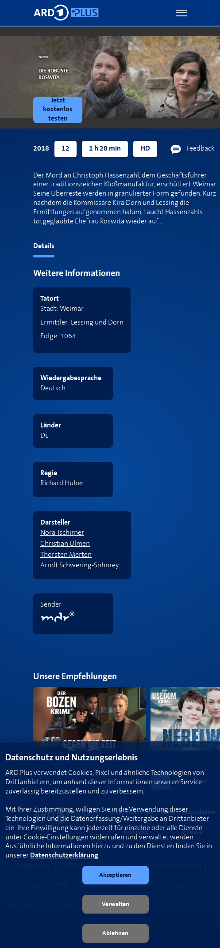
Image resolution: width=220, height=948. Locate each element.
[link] (59, 110)
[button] (181, 13)
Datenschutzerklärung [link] (64, 855)
